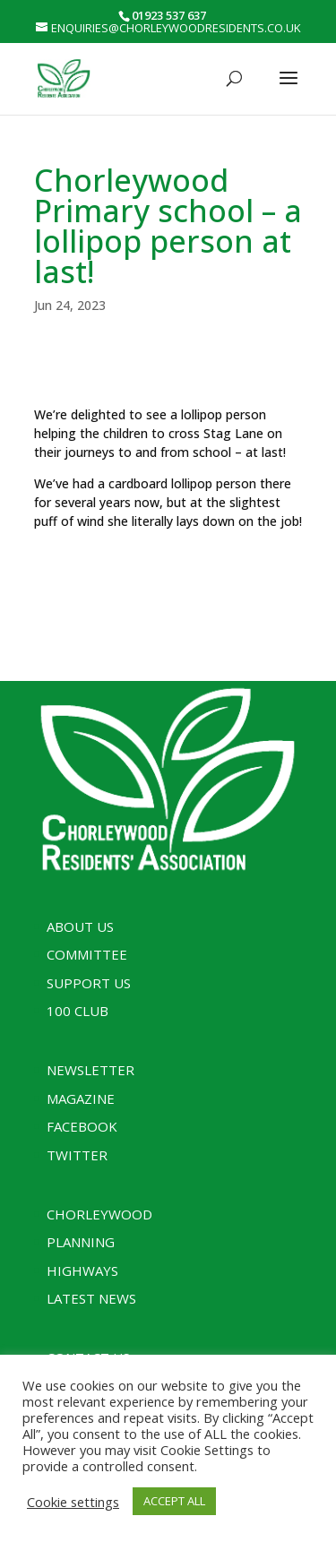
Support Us (89, 983)
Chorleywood (99, 1214)
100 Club (77, 1011)
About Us (80, 926)
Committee (87, 954)
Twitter (77, 1155)
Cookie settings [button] (73, 1502)
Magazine (81, 1098)
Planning (81, 1242)
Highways (82, 1270)
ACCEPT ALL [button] (174, 1501)
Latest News (91, 1298)
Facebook (82, 1126)
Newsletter (90, 1070)
